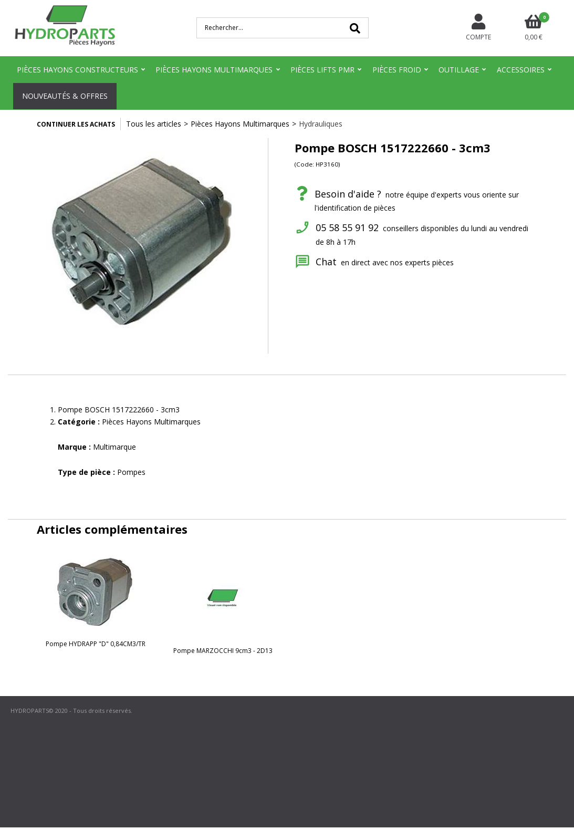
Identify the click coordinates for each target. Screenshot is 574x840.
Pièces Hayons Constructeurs (77, 70)
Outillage (459, 70)
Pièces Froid (396, 70)
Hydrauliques (320, 124)
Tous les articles (153, 124)
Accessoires (521, 70)
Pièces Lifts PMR (322, 70)
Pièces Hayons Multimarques (214, 70)
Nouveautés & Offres (65, 96)
